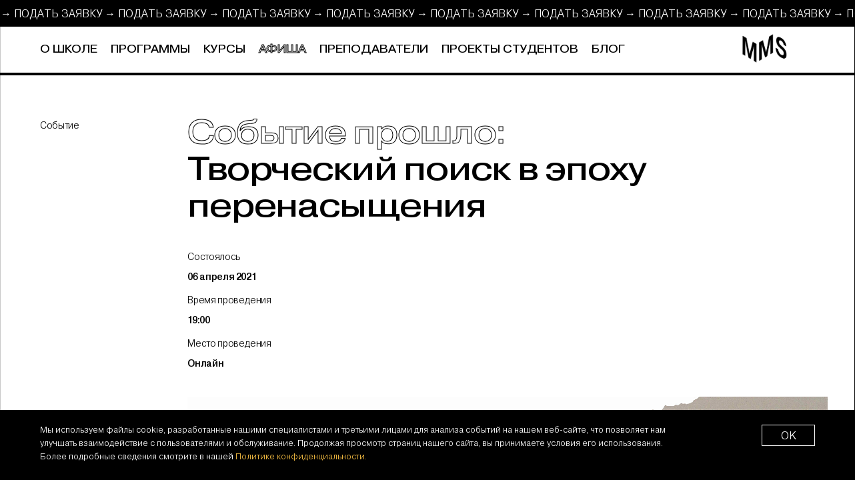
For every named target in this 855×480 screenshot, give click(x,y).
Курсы (224, 49)
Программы (150, 49)
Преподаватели (373, 49)
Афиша (282, 49)
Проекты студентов (510, 49)
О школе (68, 49)
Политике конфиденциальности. (301, 456)
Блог (608, 49)
